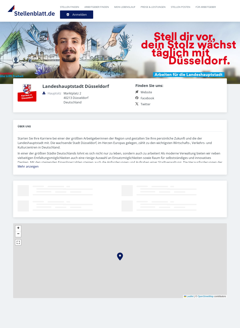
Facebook (147, 98)
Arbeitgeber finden (96, 7)
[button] (120, 256)
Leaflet (189, 296)
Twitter (146, 104)
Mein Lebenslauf (124, 7)
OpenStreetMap (206, 296)
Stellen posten (180, 7)
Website (146, 92)
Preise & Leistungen (153, 7)
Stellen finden (69, 7)
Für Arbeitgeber (206, 7)
